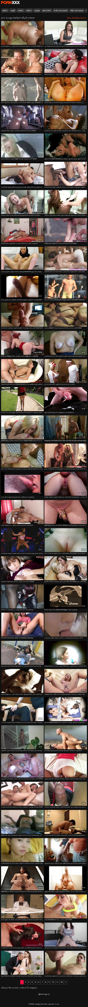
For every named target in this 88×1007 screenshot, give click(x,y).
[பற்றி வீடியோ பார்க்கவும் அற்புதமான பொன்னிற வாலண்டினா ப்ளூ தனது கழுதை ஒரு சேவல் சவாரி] (65, 935)
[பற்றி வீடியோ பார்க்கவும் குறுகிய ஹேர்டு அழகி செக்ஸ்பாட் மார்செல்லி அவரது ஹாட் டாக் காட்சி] (65, 484)
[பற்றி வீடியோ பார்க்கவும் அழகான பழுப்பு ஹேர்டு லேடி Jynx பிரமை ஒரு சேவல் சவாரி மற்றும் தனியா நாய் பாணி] (65, 850)
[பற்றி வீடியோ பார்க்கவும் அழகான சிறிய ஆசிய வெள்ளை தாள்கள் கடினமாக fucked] (22, 117)
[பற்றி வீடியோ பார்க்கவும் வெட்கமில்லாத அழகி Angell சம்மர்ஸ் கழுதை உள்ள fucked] (22, 146)
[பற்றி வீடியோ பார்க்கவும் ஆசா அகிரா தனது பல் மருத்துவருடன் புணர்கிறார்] (65, 399)
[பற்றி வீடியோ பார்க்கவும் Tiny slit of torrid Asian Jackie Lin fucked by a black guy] (22, 625)
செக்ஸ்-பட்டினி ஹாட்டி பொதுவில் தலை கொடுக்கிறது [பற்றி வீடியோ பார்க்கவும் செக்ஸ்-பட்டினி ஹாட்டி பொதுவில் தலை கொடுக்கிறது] (17, 609)
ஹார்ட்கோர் (47, 10)
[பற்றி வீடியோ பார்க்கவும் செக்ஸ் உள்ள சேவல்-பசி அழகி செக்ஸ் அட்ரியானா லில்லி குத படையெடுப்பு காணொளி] (22, 61)
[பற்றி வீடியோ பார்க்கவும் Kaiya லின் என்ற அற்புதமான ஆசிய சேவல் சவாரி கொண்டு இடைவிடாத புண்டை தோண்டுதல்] (22, 822)
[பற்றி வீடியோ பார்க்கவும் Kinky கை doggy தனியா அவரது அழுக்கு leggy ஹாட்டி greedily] (22, 343)
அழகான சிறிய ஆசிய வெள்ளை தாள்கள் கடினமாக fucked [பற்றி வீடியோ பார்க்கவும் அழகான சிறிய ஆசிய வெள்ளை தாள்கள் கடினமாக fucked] (18, 130)
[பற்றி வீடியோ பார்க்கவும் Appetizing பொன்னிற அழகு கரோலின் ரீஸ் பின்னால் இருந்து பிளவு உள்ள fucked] (22, 878)
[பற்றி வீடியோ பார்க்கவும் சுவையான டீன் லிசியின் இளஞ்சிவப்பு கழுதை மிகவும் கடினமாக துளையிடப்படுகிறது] (22, 653)
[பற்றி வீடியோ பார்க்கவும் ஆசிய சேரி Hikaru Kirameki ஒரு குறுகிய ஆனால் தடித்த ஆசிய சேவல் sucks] (65, 146)
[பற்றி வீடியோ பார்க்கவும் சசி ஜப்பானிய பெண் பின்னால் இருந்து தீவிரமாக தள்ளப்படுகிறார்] (22, 202)
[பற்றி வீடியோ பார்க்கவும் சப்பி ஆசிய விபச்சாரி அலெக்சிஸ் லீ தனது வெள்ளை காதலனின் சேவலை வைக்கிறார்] (22, 906)
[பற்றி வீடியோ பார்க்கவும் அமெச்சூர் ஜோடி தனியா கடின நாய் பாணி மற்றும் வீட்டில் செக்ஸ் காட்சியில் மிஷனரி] (22, 174)
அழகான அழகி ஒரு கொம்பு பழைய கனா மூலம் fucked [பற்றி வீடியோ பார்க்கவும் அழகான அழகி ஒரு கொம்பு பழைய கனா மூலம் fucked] (17, 581)
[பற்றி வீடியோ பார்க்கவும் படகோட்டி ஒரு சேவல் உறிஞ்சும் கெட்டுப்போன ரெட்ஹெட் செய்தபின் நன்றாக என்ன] (22, 709)
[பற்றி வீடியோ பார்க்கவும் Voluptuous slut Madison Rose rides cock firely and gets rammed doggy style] (65, 427)
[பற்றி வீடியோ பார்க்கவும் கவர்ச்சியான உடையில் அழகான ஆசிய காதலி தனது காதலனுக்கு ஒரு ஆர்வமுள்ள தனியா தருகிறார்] (65, 343)
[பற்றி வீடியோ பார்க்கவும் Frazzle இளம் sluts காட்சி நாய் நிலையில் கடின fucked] (65, 230)
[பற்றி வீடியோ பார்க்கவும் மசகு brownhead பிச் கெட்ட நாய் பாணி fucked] (65, 906)
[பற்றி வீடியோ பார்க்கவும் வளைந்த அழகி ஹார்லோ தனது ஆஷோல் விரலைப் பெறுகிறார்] (65, 737)
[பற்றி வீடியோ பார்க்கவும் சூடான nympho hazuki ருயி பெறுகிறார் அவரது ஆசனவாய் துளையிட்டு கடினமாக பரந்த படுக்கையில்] (65, 709)
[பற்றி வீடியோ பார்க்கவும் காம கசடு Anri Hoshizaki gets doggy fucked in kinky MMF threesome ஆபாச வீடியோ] (65, 286)
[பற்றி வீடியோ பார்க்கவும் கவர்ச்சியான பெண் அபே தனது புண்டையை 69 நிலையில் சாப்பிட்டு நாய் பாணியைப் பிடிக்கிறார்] (22, 935)
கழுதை (37, 10)
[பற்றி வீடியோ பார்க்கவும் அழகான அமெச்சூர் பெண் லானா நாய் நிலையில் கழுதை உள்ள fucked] (22, 765)
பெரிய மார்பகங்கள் (60, 10)
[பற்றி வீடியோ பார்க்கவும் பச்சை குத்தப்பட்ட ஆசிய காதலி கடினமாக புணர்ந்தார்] (22, 512)
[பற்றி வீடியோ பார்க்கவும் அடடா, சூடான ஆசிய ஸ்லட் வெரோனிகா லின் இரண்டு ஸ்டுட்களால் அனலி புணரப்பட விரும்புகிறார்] (65, 540)
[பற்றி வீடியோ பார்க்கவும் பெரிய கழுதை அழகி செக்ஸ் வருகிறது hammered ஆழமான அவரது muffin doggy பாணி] (22, 258)
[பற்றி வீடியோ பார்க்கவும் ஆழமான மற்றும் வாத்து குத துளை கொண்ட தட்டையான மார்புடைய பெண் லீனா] (65, 878)
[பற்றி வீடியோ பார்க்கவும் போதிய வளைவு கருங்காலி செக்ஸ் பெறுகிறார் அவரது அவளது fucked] (22, 794)
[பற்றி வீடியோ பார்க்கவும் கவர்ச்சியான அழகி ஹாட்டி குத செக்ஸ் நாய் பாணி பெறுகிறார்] (22, 230)
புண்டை (21, 10)
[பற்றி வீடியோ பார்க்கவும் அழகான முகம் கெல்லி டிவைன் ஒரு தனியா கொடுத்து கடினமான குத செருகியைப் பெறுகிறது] (22, 737)
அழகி (13, 10)
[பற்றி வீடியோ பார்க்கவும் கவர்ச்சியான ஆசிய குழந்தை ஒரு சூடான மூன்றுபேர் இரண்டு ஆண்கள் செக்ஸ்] (65, 174)
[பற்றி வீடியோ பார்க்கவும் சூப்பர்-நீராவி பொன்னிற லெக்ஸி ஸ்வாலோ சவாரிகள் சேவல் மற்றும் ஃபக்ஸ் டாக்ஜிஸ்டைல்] (22, 963)
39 (62, 982)
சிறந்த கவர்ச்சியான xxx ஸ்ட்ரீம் (10, 2)
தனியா (5, 10)
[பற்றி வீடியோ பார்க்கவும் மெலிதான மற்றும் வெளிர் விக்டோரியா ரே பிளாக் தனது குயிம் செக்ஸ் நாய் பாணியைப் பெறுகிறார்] (22, 540)
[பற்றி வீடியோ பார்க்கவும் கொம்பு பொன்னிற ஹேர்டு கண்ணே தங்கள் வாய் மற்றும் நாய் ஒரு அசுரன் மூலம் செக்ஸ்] (65, 794)
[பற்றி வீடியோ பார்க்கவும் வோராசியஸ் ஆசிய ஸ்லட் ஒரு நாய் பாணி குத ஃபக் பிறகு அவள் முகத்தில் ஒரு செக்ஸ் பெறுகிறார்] (65, 963)
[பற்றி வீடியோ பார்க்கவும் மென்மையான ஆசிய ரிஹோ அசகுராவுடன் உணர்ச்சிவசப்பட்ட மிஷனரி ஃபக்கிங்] (65, 117)
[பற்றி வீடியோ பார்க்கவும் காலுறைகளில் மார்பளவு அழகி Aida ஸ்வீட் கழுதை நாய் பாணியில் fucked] (65, 653)
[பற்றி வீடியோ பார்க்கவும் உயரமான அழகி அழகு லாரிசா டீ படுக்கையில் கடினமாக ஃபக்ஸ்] (65, 625)
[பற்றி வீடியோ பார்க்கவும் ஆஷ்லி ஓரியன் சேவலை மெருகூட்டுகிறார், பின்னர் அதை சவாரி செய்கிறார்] (65, 765)
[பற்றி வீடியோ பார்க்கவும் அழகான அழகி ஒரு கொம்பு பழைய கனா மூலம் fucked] (22, 568)
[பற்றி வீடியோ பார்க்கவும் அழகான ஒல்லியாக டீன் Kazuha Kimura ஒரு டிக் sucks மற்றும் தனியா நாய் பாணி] (22, 371)
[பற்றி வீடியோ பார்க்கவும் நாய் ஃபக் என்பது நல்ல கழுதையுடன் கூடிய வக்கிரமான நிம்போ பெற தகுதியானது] (22, 455)
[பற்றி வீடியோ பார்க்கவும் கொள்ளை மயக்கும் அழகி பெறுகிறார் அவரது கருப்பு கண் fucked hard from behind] (22, 315)
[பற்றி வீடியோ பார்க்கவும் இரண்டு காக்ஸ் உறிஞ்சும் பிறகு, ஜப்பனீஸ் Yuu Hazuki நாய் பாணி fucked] (65, 568)
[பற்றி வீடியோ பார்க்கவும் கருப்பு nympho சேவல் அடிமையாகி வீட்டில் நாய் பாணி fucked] (65, 315)
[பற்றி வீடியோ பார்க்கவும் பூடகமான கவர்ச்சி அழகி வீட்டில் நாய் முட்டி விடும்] (65, 371)
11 (57, 982)
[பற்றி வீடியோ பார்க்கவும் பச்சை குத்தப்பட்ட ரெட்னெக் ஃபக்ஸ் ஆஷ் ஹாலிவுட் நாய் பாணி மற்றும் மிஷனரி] (22, 681)
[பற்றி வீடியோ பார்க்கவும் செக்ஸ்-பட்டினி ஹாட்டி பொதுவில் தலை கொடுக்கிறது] (22, 596)
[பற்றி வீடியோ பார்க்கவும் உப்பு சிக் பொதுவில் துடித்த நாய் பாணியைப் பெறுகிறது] (22, 484)
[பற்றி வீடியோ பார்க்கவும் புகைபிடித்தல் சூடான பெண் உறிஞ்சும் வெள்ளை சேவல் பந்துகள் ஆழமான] (22, 850)
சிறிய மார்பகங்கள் (77, 10)
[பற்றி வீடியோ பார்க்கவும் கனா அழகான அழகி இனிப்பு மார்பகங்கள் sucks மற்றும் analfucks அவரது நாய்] (22, 89)
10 (53, 982)
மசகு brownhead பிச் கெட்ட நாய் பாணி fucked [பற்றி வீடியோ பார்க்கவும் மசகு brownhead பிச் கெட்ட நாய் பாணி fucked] (58, 919)
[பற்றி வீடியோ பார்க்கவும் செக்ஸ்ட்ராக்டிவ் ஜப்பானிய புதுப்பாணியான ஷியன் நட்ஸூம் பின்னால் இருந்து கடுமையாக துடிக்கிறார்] (65, 202)
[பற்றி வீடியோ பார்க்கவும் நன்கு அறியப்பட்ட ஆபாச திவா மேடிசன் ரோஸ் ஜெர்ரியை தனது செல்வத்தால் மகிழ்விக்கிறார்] (65, 61)
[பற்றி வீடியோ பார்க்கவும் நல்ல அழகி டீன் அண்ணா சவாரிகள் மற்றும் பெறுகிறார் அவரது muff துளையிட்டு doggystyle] (22, 286)
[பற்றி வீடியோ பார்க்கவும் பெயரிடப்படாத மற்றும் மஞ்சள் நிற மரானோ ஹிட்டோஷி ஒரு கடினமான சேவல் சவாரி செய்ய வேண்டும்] (22, 399)
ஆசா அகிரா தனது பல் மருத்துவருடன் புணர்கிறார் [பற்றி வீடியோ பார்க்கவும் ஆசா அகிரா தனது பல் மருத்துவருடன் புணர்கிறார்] (59, 412)
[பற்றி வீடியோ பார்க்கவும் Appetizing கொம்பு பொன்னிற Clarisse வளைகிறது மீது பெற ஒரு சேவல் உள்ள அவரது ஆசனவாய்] (65, 512)
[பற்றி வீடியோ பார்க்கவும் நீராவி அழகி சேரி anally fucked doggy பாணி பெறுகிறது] (65, 596)
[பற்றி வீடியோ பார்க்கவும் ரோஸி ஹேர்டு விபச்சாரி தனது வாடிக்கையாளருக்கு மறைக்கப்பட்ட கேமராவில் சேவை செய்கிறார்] (65, 89)
